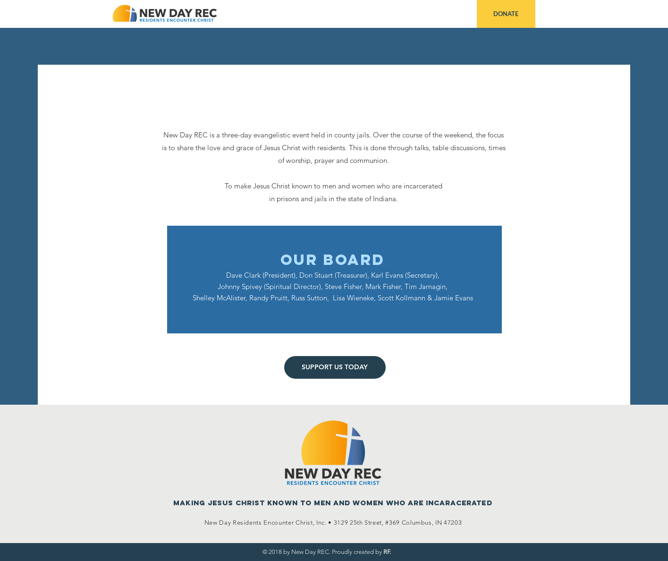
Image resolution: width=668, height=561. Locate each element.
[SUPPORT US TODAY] (335, 367)
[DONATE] (506, 14)
